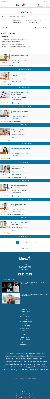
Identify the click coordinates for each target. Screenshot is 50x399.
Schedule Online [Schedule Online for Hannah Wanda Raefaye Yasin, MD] (25, 162)
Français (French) (20, 353)
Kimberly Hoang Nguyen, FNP (19, 92)
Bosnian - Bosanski (17, 361)
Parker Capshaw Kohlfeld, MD (19, 223)
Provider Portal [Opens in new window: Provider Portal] (25, 342)
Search (47, 4)
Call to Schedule (25, 69)
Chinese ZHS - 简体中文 (10, 367)
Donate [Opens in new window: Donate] (25, 323)
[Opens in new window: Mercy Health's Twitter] (23, 274)
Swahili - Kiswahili (9, 364)
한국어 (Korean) (40, 353)
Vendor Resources (25, 344)
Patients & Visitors (25, 339)
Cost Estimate (25, 335)
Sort (45, 28)
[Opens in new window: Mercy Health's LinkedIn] (30, 274)
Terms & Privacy (22, 378)
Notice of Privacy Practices (25, 319)
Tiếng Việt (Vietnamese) (32, 358)
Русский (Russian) (22, 356)
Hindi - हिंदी (41, 358)
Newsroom (25, 330)
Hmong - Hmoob (41, 364)
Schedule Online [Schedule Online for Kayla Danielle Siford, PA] (25, 181)
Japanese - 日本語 (34, 369)
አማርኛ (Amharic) (10, 353)
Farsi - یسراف (20, 367)
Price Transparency (25, 325)
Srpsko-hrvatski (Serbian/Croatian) (36, 356)
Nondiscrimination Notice (25, 333)
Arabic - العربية (5, 369)
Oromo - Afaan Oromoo (21, 364)
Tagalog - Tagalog (20, 358)
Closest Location (17, 116)
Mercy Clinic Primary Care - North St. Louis (25, 397)
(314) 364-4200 (16, 81)
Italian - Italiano (44, 369)
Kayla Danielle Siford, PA (18, 167)
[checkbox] (1, 62)
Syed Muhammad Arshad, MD (19, 111)
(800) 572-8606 (16, 62)
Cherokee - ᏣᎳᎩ (42, 367)
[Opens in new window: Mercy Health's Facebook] (19, 274)
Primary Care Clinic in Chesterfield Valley (25, 394)
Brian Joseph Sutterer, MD (18, 204)
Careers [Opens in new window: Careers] (25, 314)
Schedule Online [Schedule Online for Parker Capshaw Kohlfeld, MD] (25, 236)
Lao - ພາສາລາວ (8, 361)
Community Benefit (25, 337)
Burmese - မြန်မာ (15, 369)
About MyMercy (25, 309)
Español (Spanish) (10, 358)
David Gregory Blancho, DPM (19, 55)
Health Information (25, 316)
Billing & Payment (25, 311)
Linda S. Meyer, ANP (17, 130)
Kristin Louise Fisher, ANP (18, 74)
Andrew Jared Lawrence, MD (19, 185)
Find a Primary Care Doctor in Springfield (25, 395)
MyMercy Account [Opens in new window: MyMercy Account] (5, 1)
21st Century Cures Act (31, 378)
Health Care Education (25, 328)
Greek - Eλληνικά (28, 361)
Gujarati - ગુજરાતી (24, 369)
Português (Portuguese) (11, 356)
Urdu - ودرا (27, 367)
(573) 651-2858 (16, 192)
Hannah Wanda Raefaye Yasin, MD (21, 148)
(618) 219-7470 (16, 137)
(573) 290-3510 (16, 230)
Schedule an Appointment (25, 321)
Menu (2, 5)
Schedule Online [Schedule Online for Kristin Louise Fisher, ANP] (25, 88)
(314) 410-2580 (16, 155)
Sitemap (15, 378)
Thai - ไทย (33, 367)
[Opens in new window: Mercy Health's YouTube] (27, 274)
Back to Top (25, 248)
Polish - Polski (31, 364)
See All (13, 279)
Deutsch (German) (30, 353)
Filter (5, 28)
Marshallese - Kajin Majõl (39, 361)
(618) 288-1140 (16, 118)
